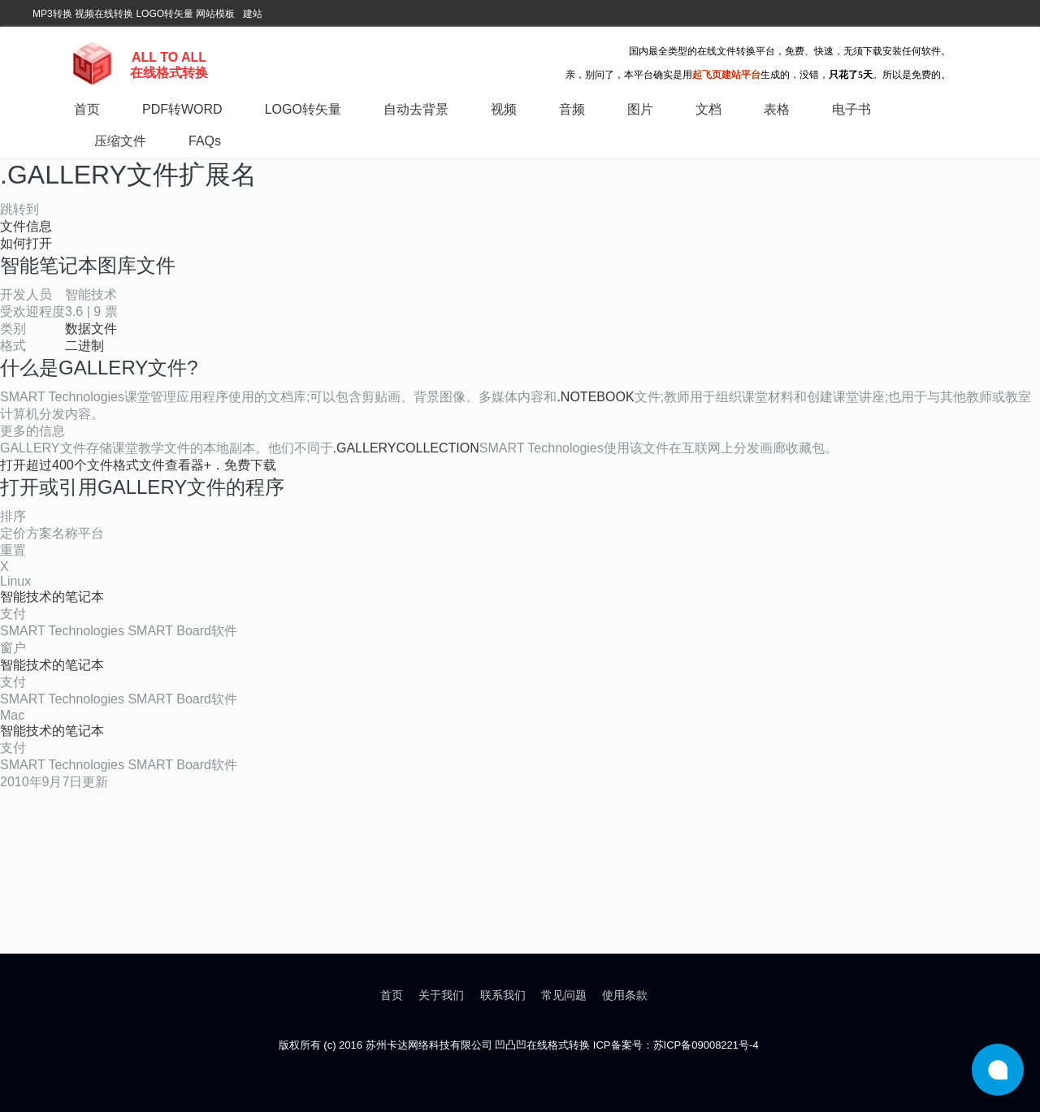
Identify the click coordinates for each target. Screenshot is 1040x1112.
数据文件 (91, 328)
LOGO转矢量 (164, 13)
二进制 (84, 346)
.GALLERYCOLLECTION (406, 448)
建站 (252, 13)
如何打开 (26, 243)
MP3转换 (52, 13)
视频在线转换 (104, 13)
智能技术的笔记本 (52, 597)
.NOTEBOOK (595, 397)
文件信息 (26, 226)
